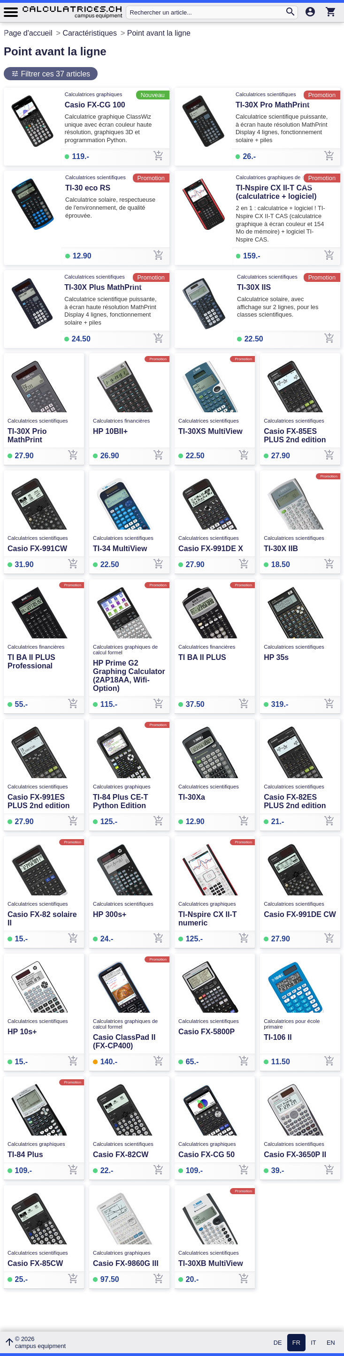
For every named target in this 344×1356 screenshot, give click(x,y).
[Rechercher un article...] (207, 12)
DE (278, 1342)
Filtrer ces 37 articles (54, 74)
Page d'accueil (28, 33)
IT (313, 1342)
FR (296, 1342)
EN (331, 1342)
